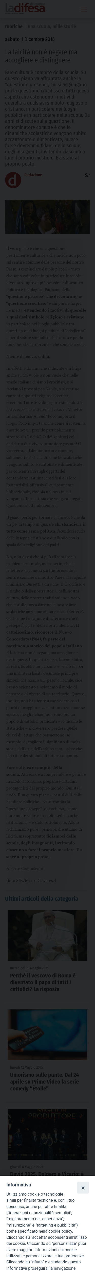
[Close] (82, 1187)
